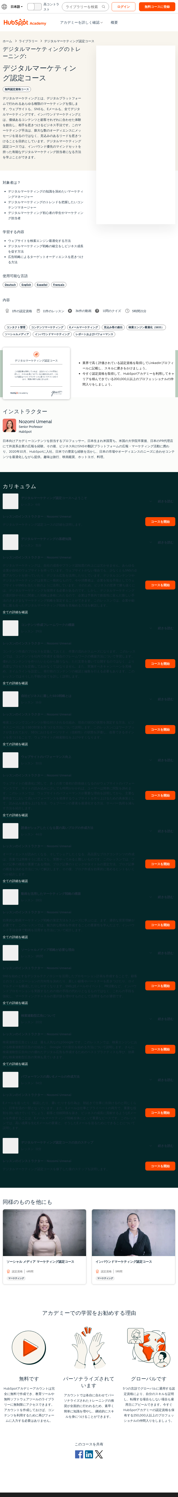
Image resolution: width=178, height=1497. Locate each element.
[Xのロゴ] (99, 1454)
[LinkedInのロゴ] (90, 1454)
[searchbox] (85, 6)
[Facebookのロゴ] (80, 1454)
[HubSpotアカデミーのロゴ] (25, 22)
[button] (89, 501)
